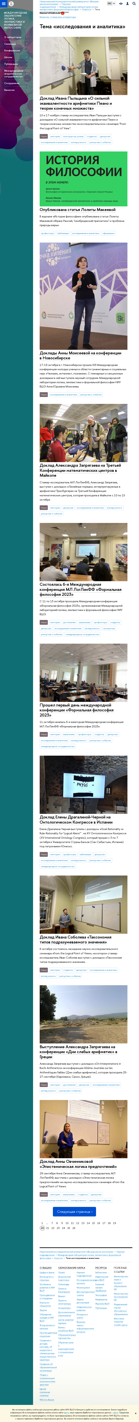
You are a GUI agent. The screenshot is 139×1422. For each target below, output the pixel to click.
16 (98, 1223)
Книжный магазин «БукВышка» (100, 1287)
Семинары (10, 43)
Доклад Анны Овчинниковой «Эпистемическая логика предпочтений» (78, 1163)
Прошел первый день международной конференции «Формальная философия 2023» (77, 710)
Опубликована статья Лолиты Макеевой (78, 209)
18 (109, 1223)
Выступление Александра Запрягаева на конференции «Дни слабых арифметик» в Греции (78, 1052)
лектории (55, 136)
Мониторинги (83, 1287)
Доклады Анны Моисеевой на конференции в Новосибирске (80, 355)
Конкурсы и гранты (82, 1316)
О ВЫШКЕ (46, 1268)
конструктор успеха (73, 136)
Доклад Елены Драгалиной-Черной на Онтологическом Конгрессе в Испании (76, 819)
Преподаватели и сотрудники (47, 1297)
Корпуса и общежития (45, 1304)
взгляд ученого (78, 142)
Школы (8, 57)
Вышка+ (61, 1296)
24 (63, 1228)
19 (114, 1223)
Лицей (61, 1272)
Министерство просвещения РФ (121, 1297)
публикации (63, 233)
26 (73, 1228)
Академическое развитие (84, 1309)
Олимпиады (63, 1284)
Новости (58, 1258)
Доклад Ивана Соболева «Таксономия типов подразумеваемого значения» (75, 939)
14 (88, 1223)
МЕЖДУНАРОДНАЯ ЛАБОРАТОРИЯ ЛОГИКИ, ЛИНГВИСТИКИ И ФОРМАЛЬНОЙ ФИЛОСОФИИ (15, 20)
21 (47, 1228)
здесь (66, 1412)
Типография (101, 1295)
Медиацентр (101, 1299)
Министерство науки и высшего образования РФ (121, 1283)
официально (108, 233)
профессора (47, 233)
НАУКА (81, 1268)
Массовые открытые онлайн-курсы (120, 1321)
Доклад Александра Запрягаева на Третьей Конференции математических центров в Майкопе (80, 470)
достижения (69, 622)
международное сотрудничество (82, 634)
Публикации (11, 63)
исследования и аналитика (54, 142)
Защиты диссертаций (83, 1301)
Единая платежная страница (45, 1392)
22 (52, 1228)
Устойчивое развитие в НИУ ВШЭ (47, 1287)
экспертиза (109, 628)
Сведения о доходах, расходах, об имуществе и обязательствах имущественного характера (48, 1350)
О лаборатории (12, 37)
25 (68, 1228)
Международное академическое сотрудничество (13, 73)
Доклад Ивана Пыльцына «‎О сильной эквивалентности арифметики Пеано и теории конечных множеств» (76, 103)
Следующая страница (74, 1211)
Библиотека (101, 1272)
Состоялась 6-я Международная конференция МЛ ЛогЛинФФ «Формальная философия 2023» (80, 589)
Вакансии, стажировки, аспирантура (58, 16)
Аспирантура (64, 1308)
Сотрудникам (11, 83)
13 (82, 1223)
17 (103, 1223)
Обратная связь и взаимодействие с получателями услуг (66, 1349)
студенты (92, 136)
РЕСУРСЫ (101, 1268)
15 (93, 1223)
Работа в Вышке (47, 1399)
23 (58, 1228)
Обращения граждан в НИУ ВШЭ (47, 1317)
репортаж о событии (100, 142)
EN (114, 3)
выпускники (84, 622)
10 (67, 1223)
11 (72, 1223)
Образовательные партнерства (67, 1337)
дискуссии (105, 136)
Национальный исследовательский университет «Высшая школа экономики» (76, 1251)
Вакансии (9, 89)
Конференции (12, 50)
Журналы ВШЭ (102, 1303)
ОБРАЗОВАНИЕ (67, 1268)
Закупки (43, 1310)
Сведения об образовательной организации (48, 1367)
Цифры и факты (47, 1272)
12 (77, 1223)
